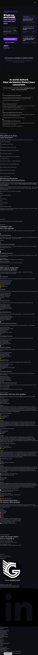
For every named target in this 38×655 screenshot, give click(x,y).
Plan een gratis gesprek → (10, 39)
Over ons (2, 639)
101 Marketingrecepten (4, 643)
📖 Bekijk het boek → (4, 523)
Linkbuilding (2, 635)
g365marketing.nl (3, 650)
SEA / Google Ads (3, 633)
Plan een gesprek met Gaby (6, 544)
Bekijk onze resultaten (9, 42)
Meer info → (2, 285)
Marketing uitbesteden (4, 630)
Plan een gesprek (3, 647)
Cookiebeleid (17, 653)
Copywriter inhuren (4, 634)
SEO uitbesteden (3, 631)
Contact (1, 644)
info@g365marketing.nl (4, 648)
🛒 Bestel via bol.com (12, 523)
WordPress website (4, 636)
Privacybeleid (2, 653)
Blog (1, 642)
